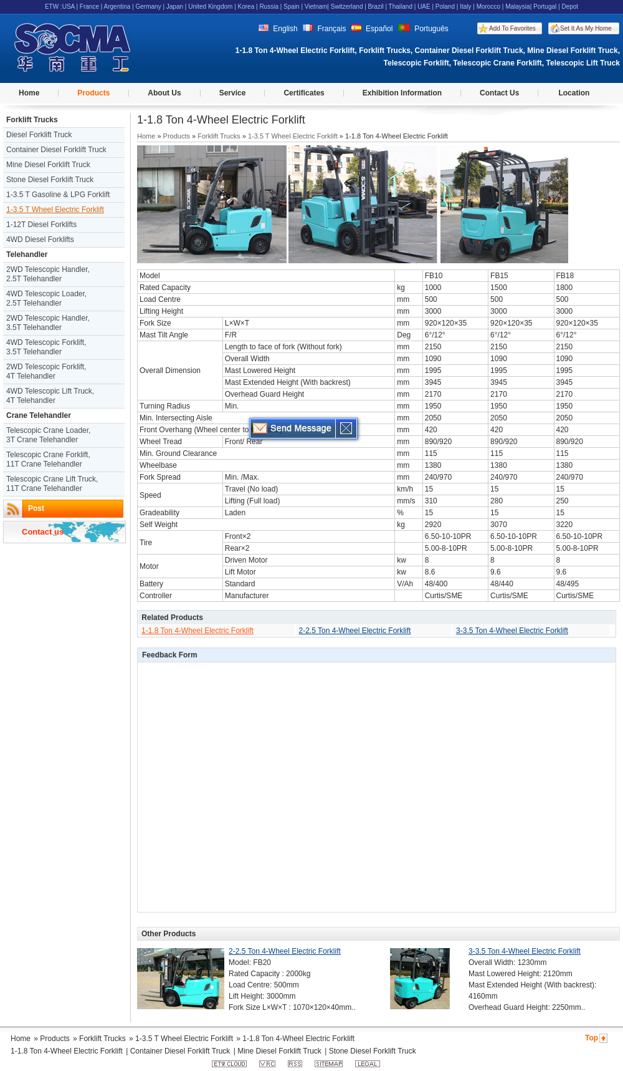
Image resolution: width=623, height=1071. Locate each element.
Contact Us (499, 93)
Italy (465, 6)
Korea (246, 6)
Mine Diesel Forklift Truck (48, 164)
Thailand (400, 6)
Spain (291, 6)
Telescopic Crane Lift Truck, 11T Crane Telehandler (52, 484)
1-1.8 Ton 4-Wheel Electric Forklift (197, 630)
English (278, 28)
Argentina (117, 6)
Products (93, 93)
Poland (445, 6)
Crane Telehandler (38, 415)
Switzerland (347, 6)
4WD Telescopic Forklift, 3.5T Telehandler (46, 347)
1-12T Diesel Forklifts (41, 224)
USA (68, 6)
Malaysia (517, 6)
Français (324, 28)
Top (591, 1038)
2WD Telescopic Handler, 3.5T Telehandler (48, 323)
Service (232, 93)
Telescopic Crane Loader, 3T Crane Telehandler (48, 435)
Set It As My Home (586, 28)
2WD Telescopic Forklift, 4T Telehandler (46, 371)
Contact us (43, 531)
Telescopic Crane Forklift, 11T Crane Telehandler (48, 459)
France (89, 6)
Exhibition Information (402, 93)
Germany (148, 6)
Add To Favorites (512, 28)
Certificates (303, 93)
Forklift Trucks (32, 119)
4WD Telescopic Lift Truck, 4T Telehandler (50, 396)
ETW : (53, 6)
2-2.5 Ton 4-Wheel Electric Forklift (355, 630)
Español (372, 28)
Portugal (544, 6)
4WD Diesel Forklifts (40, 239)
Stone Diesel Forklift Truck (49, 179)
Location (573, 93)
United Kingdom (210, 6)
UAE (423, 6)
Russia (268, 6)
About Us (164, 93)
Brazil (376, 6)
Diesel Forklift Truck (39, 134)
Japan (174, 6)
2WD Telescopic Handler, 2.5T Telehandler (48, 274)
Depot (569, 6)
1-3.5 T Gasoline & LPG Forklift (58, 194)
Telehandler (26, 254)
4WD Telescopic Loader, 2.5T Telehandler (46, 298)
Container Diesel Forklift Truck (56, 149)
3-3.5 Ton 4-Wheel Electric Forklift (512, 630)
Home (29, 93)
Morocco (488, 6)
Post (36, 508)
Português (423, 28)
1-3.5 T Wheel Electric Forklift (55, 209)
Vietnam (316, 6)
